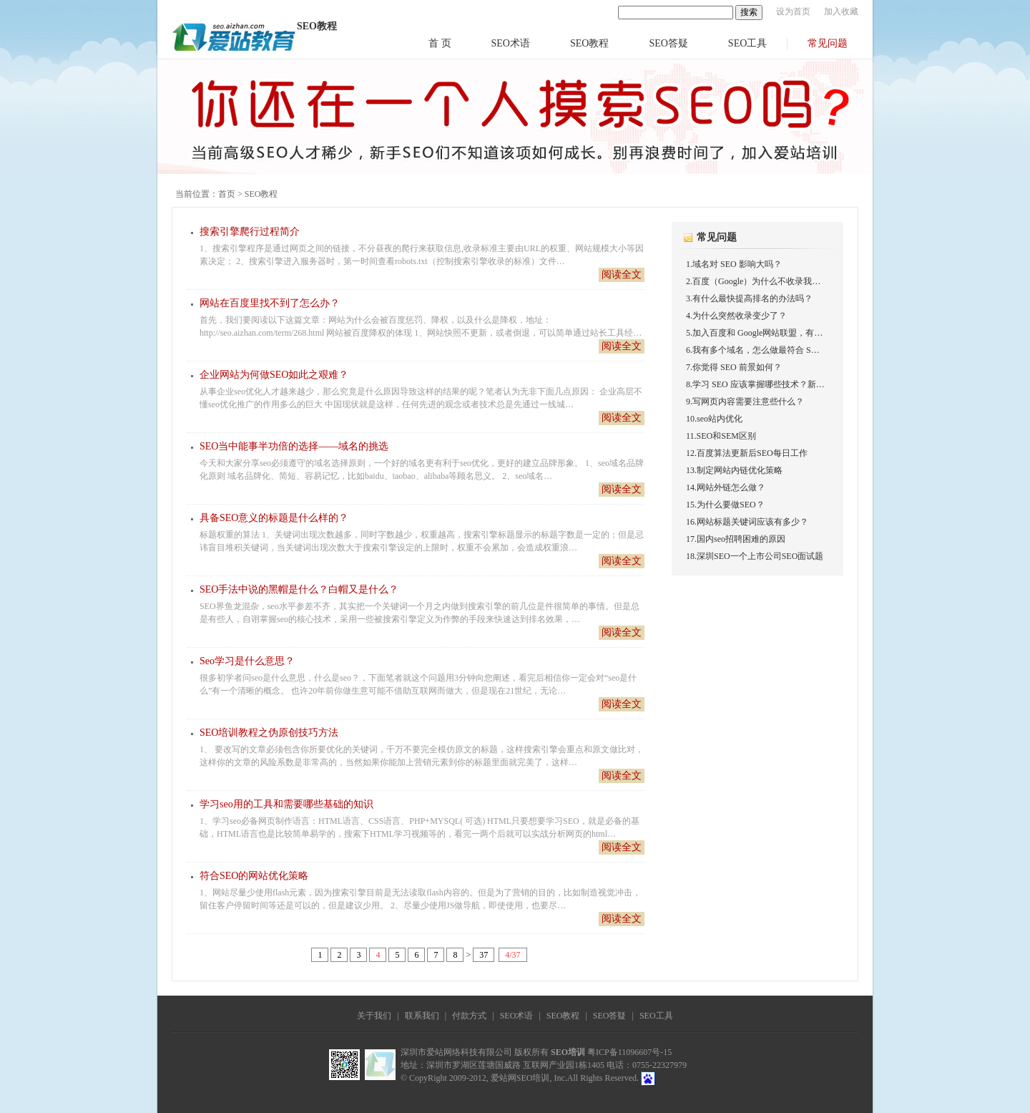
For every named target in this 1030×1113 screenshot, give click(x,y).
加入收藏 (841, 11)
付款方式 (469, 1016)
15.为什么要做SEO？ (725, 505)
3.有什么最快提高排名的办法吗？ (749, 298)
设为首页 (793, 11)
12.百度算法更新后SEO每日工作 (747, 453)
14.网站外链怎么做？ (725, 487)
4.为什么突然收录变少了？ (736, 316)
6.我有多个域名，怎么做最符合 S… (753, 350)
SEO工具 (747, 43)
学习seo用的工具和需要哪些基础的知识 (286, 804)
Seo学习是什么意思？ (247, 661)
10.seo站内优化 (714, 419)
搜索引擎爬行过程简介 (250, 231)
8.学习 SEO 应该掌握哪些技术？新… (755, 384)
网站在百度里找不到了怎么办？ (270, 303)
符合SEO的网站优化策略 (254, 875)
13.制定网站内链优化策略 (734, 470)
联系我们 (422, 1016)
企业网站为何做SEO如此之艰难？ (274, 374)
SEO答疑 (668, 43)
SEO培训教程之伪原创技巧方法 (269, 732)
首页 (226, 194)
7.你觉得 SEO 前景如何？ (734, 367)
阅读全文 (622, 274)
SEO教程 (589, 43)
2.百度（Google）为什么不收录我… (753, 281)
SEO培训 (568, 1052)
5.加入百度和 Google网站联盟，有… (754, 333)
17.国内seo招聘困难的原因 (735, 539)
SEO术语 (510, 43)
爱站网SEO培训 (520, 1078)
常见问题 (828, 43)
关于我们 (374, 1016)
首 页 (439, 43)
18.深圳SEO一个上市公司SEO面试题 (754, 556)
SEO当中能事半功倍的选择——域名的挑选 (294, 446)
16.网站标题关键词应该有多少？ (747, 522)
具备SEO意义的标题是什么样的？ (274, 517)
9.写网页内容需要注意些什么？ (745, 402)
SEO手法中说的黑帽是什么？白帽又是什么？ (299, 589)
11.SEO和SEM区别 (721, 436)
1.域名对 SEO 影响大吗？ (734, 264)
